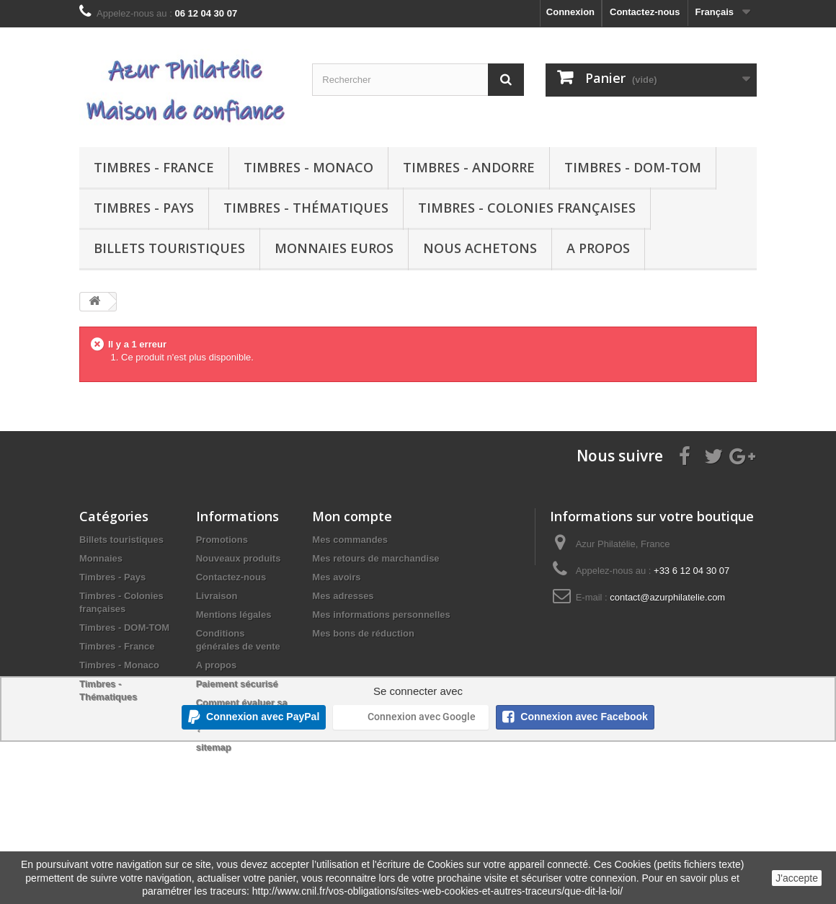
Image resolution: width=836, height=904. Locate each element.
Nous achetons (480, 248)
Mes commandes (350, 539)
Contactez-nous (645, 11)
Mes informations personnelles (381, 614)
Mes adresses (342, 595)
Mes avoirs (336, 577)
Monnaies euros (334, 248)
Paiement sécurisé (237, 683)
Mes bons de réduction (363, 633)
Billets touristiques (169, 248)
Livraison (217, 595)
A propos (598, 248)
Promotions (222, 539)
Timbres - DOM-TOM (632, 167)
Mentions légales (234, 614)
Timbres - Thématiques (305, 207)
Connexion (570, 11)
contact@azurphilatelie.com (667, 597)
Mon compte (352, 516)
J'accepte (796, 878)
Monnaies (101, 558)
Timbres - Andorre (469, 167)
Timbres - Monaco (308, 167)
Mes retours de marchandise (375, 558)
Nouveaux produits (238, 558)
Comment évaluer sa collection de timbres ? (243, 715)
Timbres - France (154, 167)
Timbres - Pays (144, 207)
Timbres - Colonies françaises (527, 207)
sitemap (213, 747)
